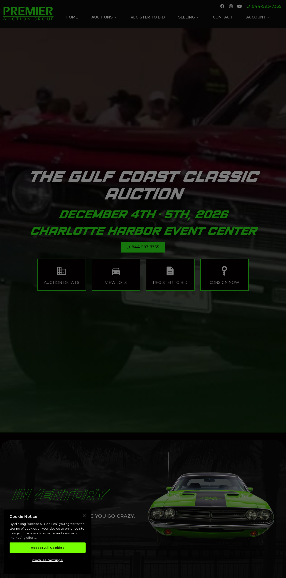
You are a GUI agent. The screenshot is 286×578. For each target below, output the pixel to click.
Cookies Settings (47, 561)
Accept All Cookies (48, 549)
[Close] (84, 517)
